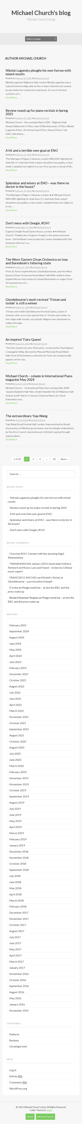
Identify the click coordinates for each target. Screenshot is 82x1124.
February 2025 (17, 625)
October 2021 (17, 723)
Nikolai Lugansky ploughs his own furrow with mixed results (38, 72)
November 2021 (19, 716)
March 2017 (16, 961)
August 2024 (16, 637)
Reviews (14, 1040)
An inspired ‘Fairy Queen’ (24, 339)
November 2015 (19, 1010)
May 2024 (15, 649)
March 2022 (16, 710)
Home (30, 1116)
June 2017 (15, 943)
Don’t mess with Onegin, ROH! (28, 223)
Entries (15, 1076)
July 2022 (14, 692)
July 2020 (14, 753)
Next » (64, 459)
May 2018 (15, 888)
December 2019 (18, 778)
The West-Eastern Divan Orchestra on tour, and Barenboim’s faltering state (37, 261)
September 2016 (19, 986)
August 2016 (16, 992)
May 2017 (15, 949)
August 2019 (16, 802)
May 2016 (15, 998)
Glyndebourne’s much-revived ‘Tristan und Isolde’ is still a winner (36, 301)
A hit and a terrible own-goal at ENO (32, 150)
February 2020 (17, 772)
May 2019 (15, 821)
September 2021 (19, 729)
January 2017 (17, 967)
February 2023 (17, 667)
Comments (18, 1082)
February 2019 (17, 839)
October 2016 (17, 980)
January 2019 (17, 845)
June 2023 (15, 662)
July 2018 (14, 875)
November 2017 (19, 918)
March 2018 (16, 900)
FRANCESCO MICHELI (23, 577)
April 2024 (15, 655)
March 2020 (16, 765)
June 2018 (15, 882)
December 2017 (18, 912)
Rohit (49, 1110)
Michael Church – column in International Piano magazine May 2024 (39, 377)
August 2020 (16, 747)
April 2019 (15, 826)
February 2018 (17, 906)
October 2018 (17, 863)
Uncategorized (18, 1046)
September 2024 (19, 631)
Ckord (13, 553)
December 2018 (18, 851)
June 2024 (15, 643)
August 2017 (16, 931)
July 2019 (14, 808)
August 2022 (16, 686)
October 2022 (17, 680)
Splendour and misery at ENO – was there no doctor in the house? (37, 185)
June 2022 (15, 698)
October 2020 (17, 741)
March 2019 (16, 833)
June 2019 (15, 814)
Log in (12, 1070)
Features (14, 1034)
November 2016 (19, 973)
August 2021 (16, 735)
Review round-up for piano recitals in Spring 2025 (37, 112)
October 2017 (17, 924)
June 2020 (15, 759)
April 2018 (15, 894)
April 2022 (15, 704)
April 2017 (15, 955)
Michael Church (42, 78)
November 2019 (19, 784)
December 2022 (18, 674)
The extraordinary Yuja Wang (26, 416)
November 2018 (19, 857)
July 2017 (14, 937)
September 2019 (19, 796)
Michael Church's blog (41, 12)
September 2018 (19, 869)
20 (54, 459)
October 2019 (17, 790)
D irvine (13, 587)
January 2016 (17, 1004)
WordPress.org (18, 1088)
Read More (11, 97)
